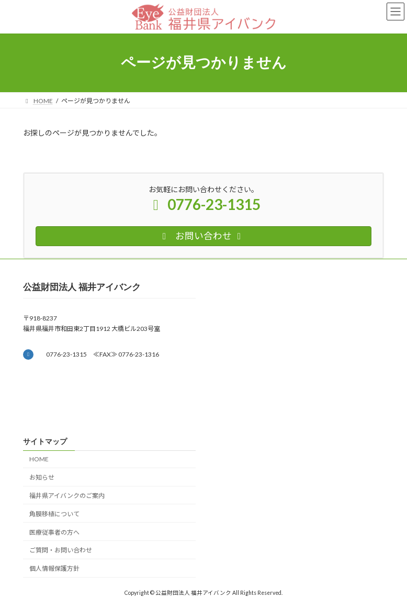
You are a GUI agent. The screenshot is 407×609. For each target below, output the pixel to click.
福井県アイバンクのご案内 (67, 496)
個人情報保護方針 (54, 568)
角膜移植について (54, 514)
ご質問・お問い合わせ (60, 550)
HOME (39, 459)
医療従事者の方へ (54, 532)
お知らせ (41, 477)
